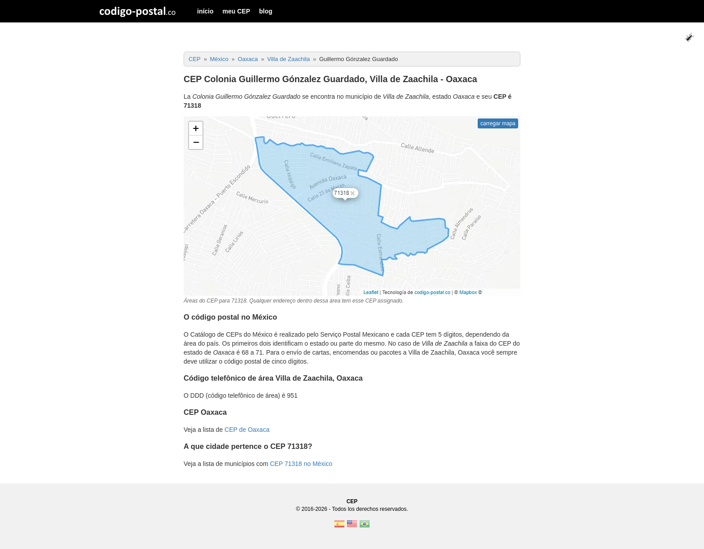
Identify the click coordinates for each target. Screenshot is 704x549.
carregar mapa (497, 123)
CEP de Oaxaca (246, 429)
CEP (352, 501)
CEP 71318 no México (301, 463)
